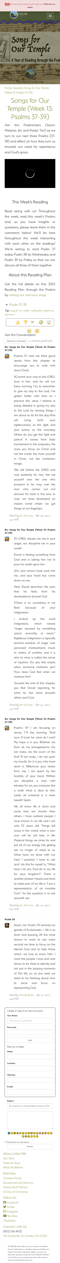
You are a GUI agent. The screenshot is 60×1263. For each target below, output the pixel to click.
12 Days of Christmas (15, 1191)
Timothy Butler (26, 995)
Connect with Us (15, 1227)
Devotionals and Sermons (18, 1182)
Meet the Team (11, 1163)
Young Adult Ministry (15, 1187)
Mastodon (9, 1220)
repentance (10, 315)
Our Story (9, 1158)
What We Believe (13, 1167)
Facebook (10, 1202)
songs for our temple (19, 311)
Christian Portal (12, 1178)
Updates (18, 88)
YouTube (10, 1216)
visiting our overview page (27, 295)
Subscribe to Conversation (17, 341)
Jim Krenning (26, 516)
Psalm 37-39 (18, 305)
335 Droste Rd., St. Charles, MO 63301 (25, 1236)
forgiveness (48, 311)
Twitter (9, 1207)
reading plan (36, 311)
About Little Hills (14, 1154)
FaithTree (9, 1173)
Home (8, 88)
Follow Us (9, 1198)
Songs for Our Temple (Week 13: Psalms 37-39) (30, 108)
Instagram (10, 1211)
